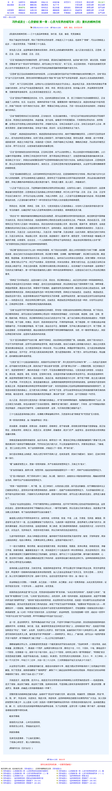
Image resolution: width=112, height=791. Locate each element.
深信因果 (44, 13)
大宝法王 (78, 2)
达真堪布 (90, 13)
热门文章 (10, 13)
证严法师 (101, 13)
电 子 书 (56, 5)
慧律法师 (78, 7)
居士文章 (12, 17)
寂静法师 (90, 10)
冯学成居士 (28, 769)
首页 (5, 17)
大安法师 (78, 5)
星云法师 (101, 5)
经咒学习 (67, 2)
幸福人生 (44, 2)
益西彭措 (78, 13)
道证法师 (90, 2)
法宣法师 (90, 5)
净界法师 (90, 7)
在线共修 (56, 2)
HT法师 (101, 10)
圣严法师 (101, 7)
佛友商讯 (44, 5)
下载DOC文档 (56, 27)
